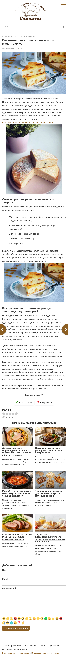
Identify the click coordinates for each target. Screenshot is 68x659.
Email (5, 579)
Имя (4, 570)
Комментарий (9, 588)
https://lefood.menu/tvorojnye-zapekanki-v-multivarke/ (27, 122)
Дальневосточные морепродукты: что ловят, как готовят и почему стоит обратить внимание (16, 451)
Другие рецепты (28, 36)
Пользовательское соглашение (46, 653)
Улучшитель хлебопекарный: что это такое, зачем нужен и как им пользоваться (50, 538)
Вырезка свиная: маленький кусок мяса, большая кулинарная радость (17, 537)
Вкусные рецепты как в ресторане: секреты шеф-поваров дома (48, 450)
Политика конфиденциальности (16, 653)
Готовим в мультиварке (11, 36)
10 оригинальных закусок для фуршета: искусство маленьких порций (48, 493)
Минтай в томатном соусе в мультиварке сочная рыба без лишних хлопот (16, 493)
